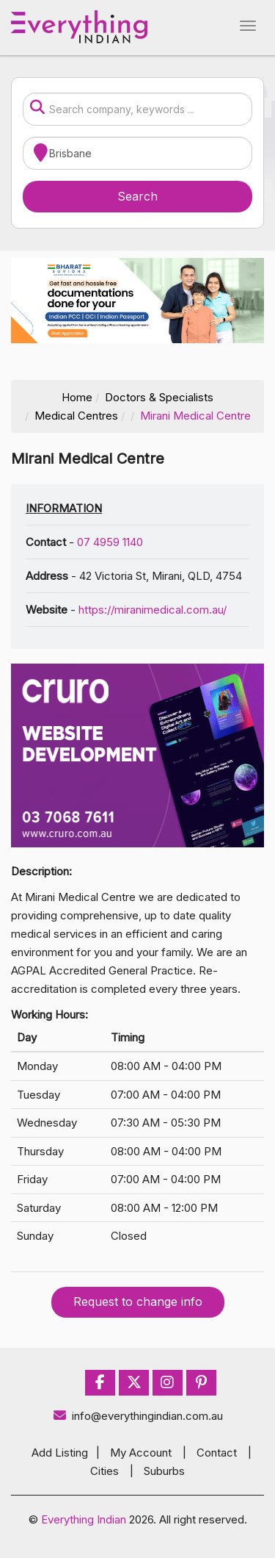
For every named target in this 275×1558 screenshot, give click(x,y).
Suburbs (164, 1471)
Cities (104, 1471)
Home (77, 397)
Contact (217, 1453)
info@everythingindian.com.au (137, 1416)
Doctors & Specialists (159, 397)
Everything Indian (83, 1519)
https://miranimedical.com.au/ (152, 610)
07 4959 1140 (110, 542)
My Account (141, 1453)
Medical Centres (76, 416)
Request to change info (137, 1301)
